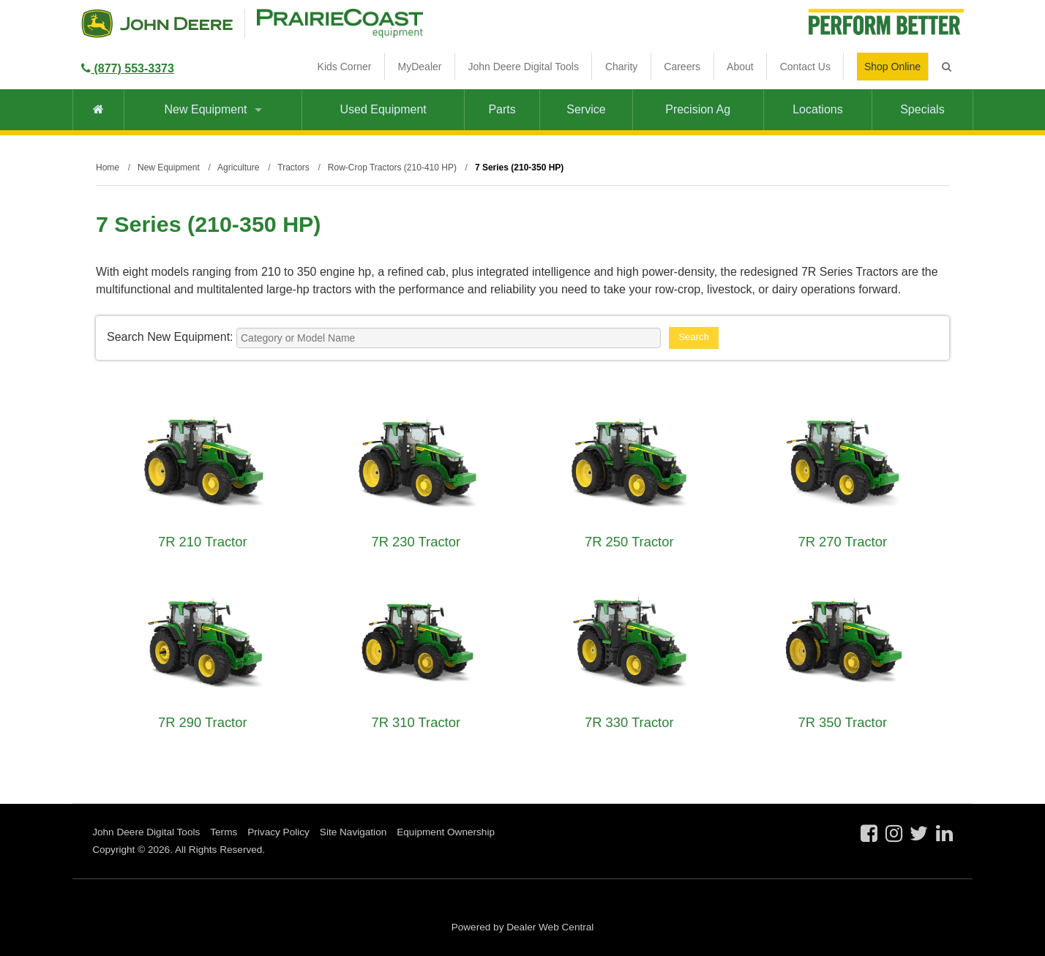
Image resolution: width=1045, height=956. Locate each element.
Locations (818, 109)
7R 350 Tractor (842, 722)
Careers (682, 66)
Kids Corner (345, 66)
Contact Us (805, 66)
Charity (621, 66)
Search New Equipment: (170, 337)
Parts (501, 109)
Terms (223, 832)
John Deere (157, 23)
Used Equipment (383, 109)
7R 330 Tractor (629, 722)
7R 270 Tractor (842, 541)
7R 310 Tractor (415, 722)
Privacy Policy (278, 832)
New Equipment (213, 109)
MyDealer (420, 66)
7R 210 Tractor (202, 541)
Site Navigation (353, 832)
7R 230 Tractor (415, 541)
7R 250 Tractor (629, 541)
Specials (922, 109)
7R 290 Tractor (202, 722)
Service (585, 109)
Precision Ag (697, 109)
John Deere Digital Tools (523, 66)
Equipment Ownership (446, 832)
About (740, 66)
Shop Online (892, 66)
